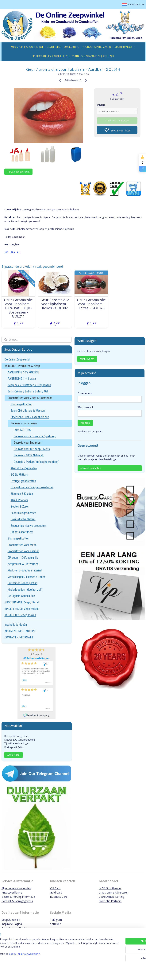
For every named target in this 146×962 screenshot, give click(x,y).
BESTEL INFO (53, 47)
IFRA (12, 252)
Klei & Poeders (19, 500)
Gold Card (56, 892)
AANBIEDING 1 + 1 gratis (22, 378)
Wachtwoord (85, 407)
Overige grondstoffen (23, 481)
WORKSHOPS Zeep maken (20, 615)
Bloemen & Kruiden (22, 494)
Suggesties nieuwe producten (28, 526)
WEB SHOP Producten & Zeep (22, 366)
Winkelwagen (87, 358)
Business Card (58, 896)
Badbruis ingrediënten (23, 513)
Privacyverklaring (12, 892)
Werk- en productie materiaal (25, 570)
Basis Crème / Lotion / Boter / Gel (28, 391)
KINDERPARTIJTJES (41, 56)
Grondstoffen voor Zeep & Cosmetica (30, 398)
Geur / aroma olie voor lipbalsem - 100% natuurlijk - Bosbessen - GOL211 (18, 308)
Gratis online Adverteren (113, 892)
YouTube (55, 924)
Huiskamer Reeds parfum (22, 583)
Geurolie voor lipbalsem (27, 442)
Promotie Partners (110, 901)
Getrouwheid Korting (111, 896)
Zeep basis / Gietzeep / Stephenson (29, 385)
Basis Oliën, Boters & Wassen (28, 410)
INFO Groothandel (110, 888)
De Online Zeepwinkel (17, 359)
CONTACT (108, 56)
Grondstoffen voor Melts (22, 545)
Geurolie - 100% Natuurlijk (29, 455)
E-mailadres (85, 393)
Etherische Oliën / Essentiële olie (30, 417)
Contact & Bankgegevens (17, 901)
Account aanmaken (90, 468)
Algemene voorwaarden (16, 888)
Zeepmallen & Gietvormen (23, 564)
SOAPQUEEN (93, 56)
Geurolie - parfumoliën (24, 423)
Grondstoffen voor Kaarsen (23, 551)
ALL (19, 252)
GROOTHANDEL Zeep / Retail (22, 602)
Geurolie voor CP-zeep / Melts (32, 449)
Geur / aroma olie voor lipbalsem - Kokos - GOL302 (54, 304)
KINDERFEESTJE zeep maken (22, 609)
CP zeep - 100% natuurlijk (23, 557)
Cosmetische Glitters (23, 519)
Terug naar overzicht (18, 171)
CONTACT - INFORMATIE (19, 637)
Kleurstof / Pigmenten (24, 468)
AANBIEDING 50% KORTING (23, 372)
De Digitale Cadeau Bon (21, 596)
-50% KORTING (22, 430)
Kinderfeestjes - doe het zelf (25, 589)
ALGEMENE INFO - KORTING (20, 631)
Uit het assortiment (22, 532)
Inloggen (85, 422)
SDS (6, 252)
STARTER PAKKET (123, 47)
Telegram (56, 919)
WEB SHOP (17, 47)
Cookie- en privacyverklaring (54, 955)
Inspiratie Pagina (12, 924)
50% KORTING (71, 47)
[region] (48, 949)
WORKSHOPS (61, 56)
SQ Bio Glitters (19, 474)
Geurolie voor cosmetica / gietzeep (35, 436)
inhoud (101, 104)
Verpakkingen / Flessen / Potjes (26, 577)
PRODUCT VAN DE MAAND (97, 47)
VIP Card (55, 888)
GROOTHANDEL (34, 47)
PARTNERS (77, 56)
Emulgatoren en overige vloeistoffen (32, 487)
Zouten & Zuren (20, 506)
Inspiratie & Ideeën (16, 624)
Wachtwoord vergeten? (90, 431)
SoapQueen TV (11, 919)
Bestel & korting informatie (18, 896)
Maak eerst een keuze (117, 120)
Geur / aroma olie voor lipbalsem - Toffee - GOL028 (91, 304)
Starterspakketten (21, 404)
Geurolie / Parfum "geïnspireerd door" (36, 462)
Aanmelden (13, 755)
